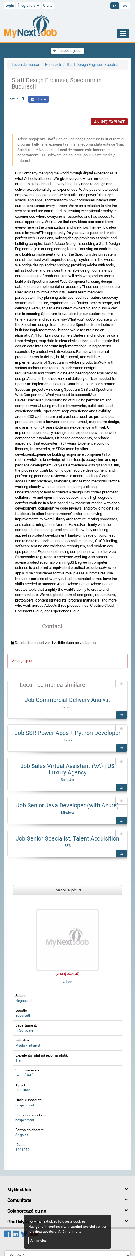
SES (68, 846)
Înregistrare (28, 5)
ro (114, 6)
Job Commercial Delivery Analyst (67, 699)
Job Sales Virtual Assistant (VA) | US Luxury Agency (67, 769)
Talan (67, 740)
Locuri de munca (25, 64)
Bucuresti (53, 64)
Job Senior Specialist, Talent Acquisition (67, 838)
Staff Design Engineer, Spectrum (93, 64)
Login (9, 5)
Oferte (47, 5)
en (125, 6)
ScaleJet (67, 780)
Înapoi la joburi (67, 50)
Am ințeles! (38, 1241)
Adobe (67, 930)
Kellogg (68, 707)
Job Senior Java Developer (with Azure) (67, 805)
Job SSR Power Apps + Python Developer (67, 732)
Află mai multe (69, 1232)
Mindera (67, 813)
